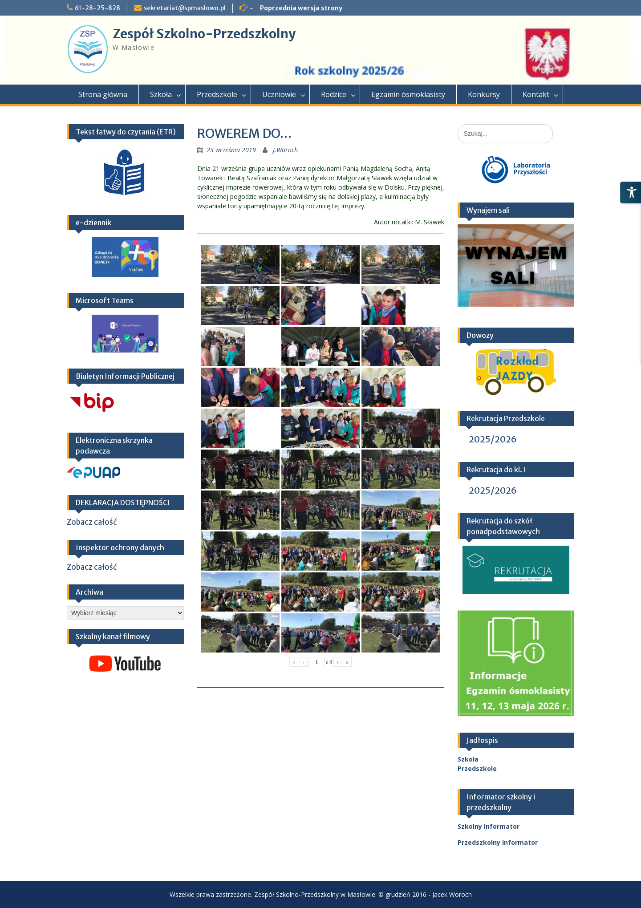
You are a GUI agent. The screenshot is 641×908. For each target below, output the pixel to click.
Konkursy (484, 94)
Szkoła (161, 94)
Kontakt (536, 94)
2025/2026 (493, 439)
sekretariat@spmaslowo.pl (185, 8)
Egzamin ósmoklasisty (408, 94)
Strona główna (102, 94)
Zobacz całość (92, 522)
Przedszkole (217, 94)
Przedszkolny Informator (498, 842)
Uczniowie (279, 94)
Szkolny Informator (488, 826)
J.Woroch (285, 150)
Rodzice (333, 94)
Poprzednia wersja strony (301, 8)
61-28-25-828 (97, 8)
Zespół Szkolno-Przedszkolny (204, 34)
